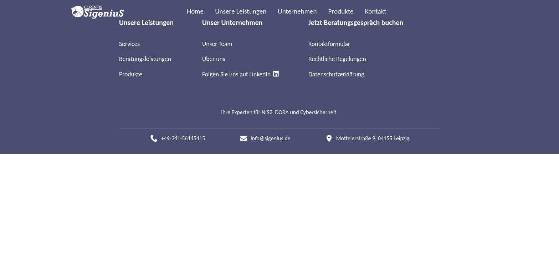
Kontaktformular (329, 44)
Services (129, 44)
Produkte (341, 11)
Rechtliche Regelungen (337, 59)
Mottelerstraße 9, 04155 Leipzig (372, 138)
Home (195, 11)
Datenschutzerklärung (336, 74)
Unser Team (217, 44)
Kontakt (375, 11)
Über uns (213, 59)
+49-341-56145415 (183, 138)
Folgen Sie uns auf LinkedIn (241, 74)
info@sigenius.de (271, 138)
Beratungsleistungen (145, 59)
